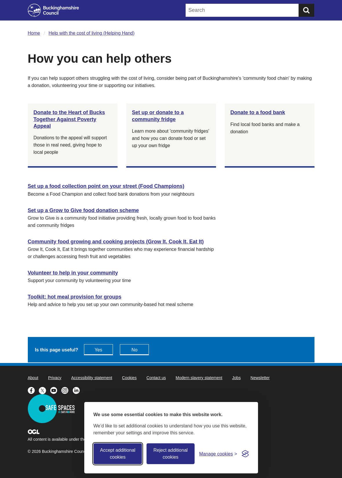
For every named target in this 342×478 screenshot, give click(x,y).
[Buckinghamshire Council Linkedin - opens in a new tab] (78, 390)
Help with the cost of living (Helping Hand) (92, 33)
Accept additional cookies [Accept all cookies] (117, 454)
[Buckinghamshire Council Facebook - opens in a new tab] (33, 390)
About (33, 377)
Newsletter (260, 377)
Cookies (129, 377)
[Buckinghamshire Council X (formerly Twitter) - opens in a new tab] (44, 390)
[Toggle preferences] (218, 453)
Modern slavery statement (199, 377)
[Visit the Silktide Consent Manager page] (245, 453)
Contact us (156, 377)
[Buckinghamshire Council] (53, 10)
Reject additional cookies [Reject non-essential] (170, 454)
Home (34, 33)
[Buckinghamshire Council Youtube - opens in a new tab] (55, 390)
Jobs (236, 377)
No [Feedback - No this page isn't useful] (134, 349)
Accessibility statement (91, 377)
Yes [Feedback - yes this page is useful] (98, 349)
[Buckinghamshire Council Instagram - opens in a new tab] (67, 390)
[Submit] (306, 10)
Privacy (54, 377)
